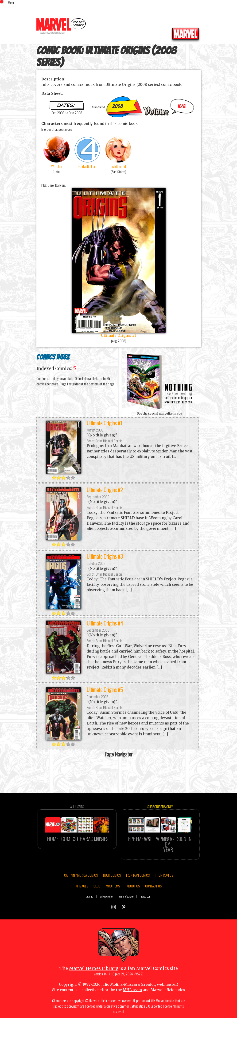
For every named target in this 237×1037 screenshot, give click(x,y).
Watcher (56, 152)
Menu (11, 2)
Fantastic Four (87, 152)
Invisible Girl (118, 152)
